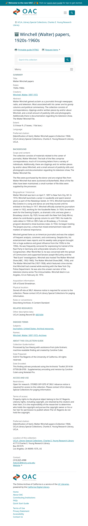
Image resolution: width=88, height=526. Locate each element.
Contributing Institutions (24, 497)
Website (16, 465)
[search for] (41, 59)
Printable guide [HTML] (28, 49)
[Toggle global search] (72, 13)
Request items (51, 49)
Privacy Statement (21, 511)
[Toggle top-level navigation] (65, 13)
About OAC (18, 494)
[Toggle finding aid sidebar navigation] (44, 69)
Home (16, 492)
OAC (25, 11)
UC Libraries (63, 484)
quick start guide (54, 3)
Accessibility (18, 514)
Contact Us (18, 517)
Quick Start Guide (21, 503)
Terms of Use (19, 508)
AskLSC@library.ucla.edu (24, 462)
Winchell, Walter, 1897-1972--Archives (30, 335)
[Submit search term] (68, 59)
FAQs (15, 500)
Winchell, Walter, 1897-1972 (25, 94)
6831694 (39, 314)
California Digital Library (38, 487)
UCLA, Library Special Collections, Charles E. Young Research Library (43, 440)
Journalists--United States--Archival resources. (33, 328)
